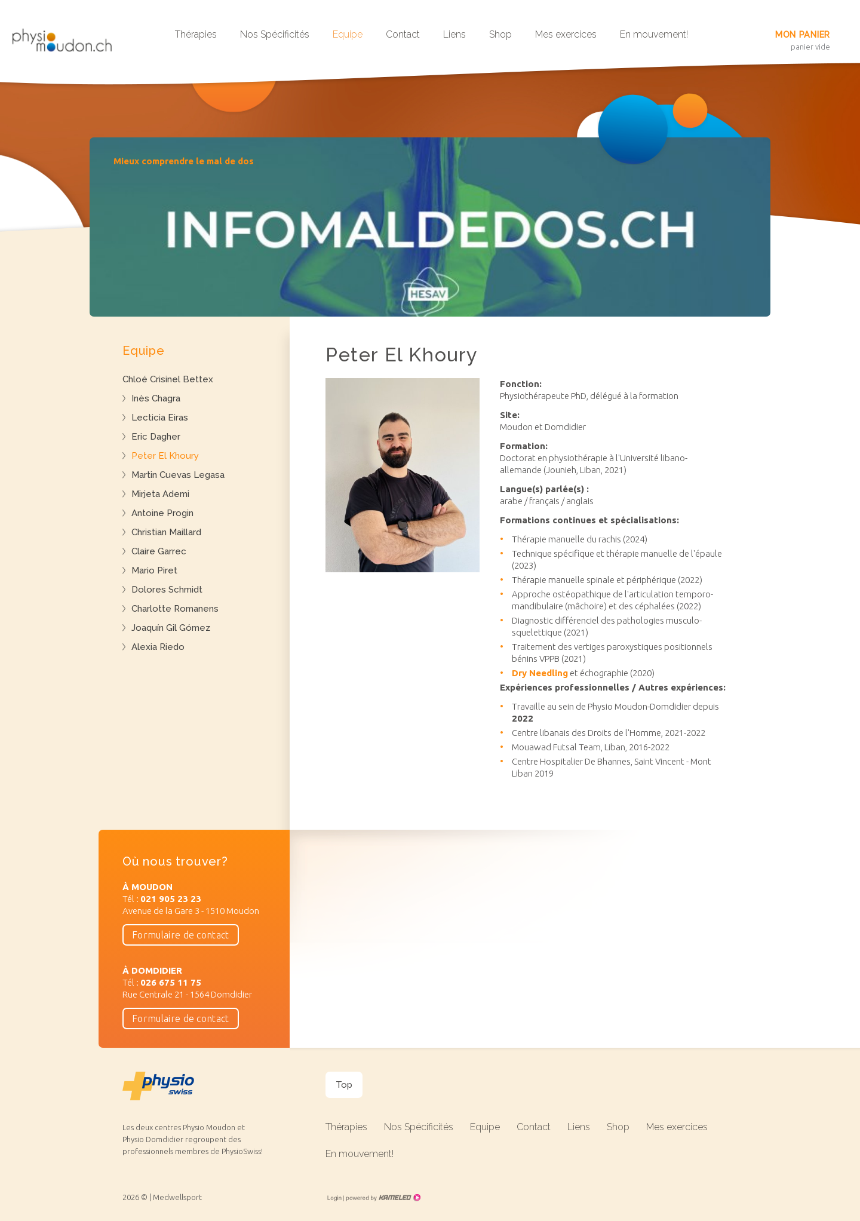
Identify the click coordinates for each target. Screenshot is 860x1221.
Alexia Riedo (158, 647)
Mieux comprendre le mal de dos (183, 161)
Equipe (348, 34)
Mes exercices (566, 34)
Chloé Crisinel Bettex (167, 379)
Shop (500, 34)
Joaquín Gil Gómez (170, 627)
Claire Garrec (158, 551)
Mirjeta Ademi (160, 494)
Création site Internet (382, 1198)
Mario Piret (154, 570)
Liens (454, 34)
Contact (403, 34)
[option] (430, 227)
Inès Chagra (155, 398)
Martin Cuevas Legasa (178, 475)
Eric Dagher (155, 436)
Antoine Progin (162, 513)
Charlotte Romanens (175, 608)
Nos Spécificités (274, 34)
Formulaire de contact (180, 934)
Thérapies (196, 34)
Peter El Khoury (165, 455)
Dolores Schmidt (166, 589)
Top (344, 1084)
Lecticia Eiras (159, 417)
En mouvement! (654, 34)
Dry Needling (540, 673)
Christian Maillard (166, 532)
